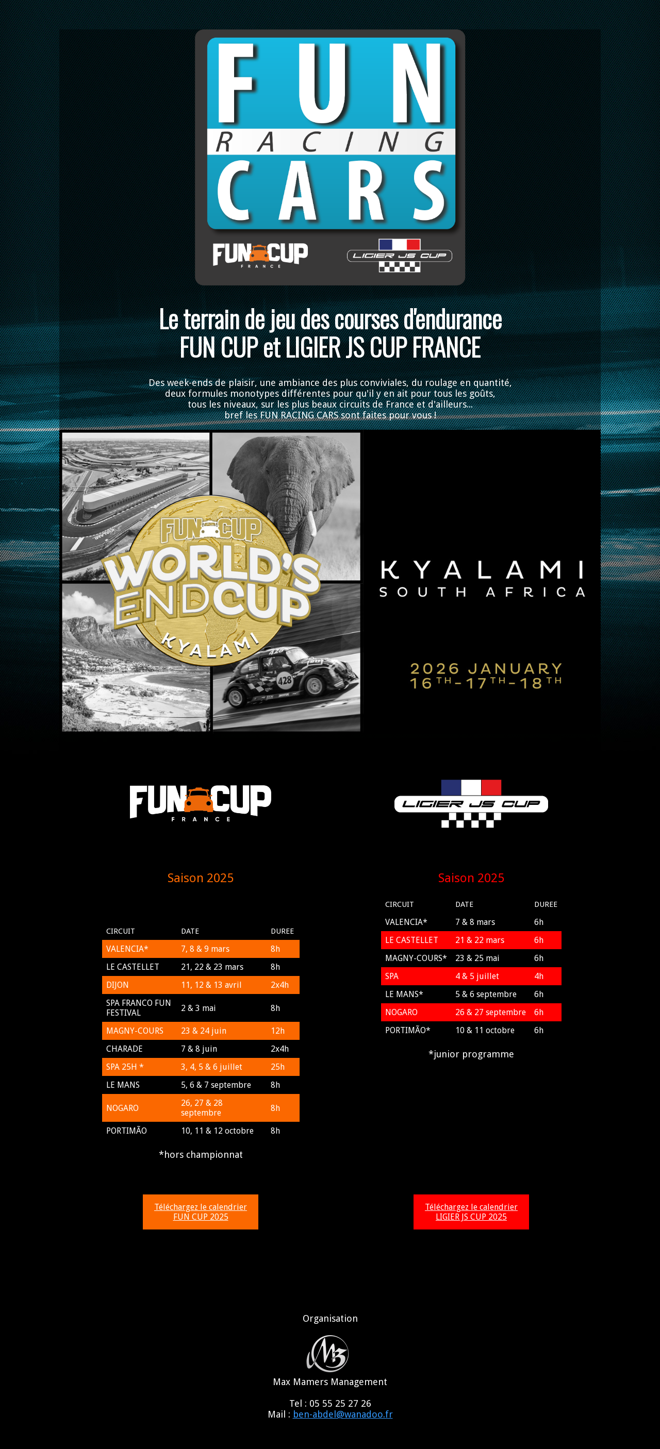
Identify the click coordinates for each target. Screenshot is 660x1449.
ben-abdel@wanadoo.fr (343, 1414)
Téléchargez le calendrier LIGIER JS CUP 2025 (471, 1212)
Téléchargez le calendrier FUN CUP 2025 (200, 1212)
